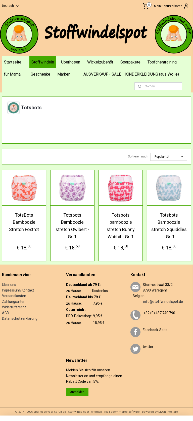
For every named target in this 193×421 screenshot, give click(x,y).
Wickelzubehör (100, 62)
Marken (63, 74)
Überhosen (70, 62)
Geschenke (40, 74)
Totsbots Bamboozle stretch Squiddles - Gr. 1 (169, 225)
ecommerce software (125, 411)
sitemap (96, 411)
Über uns (9, 285)
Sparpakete (130, 62)
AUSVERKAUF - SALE (102, 74)
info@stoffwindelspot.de (156, 302)
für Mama (12, 74)
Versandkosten (14, 296)
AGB (5, 313)
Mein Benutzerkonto (171, 6)
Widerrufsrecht (14, 307)
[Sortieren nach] (169, 156)
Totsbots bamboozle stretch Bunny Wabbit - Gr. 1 (121, 225)
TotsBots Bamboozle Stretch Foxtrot (24, 222)
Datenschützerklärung (19, 318)
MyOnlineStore (168, 411)
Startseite (12, 62)
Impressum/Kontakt (18, 290)
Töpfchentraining (162, 62)
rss (106, 411)
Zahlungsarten (13, 302)
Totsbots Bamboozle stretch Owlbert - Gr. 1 (72, 225)
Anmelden (77, 392)
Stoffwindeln (42, 62)
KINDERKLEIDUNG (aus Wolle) (152, 74)
